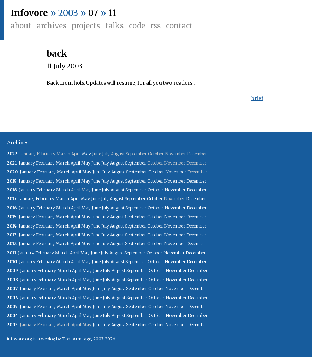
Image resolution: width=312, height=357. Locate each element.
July (105, 163)
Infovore (29, 12)
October (156, 171)
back (57, 53)
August (117, 163)
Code (137, 25)
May (86, 153)
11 (112, 12)
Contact (179, 25)
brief (257, 98)
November (175, 171)
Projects (86, 25)
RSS (155, 25)
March (63, 163)
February (45, 163)
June (95, 163)
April (75, 163)
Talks (114, 25)
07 (93, 12)
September (135, 163)
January (27, 163)
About (21, 25)
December (196, 181)
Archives (51, 25)
